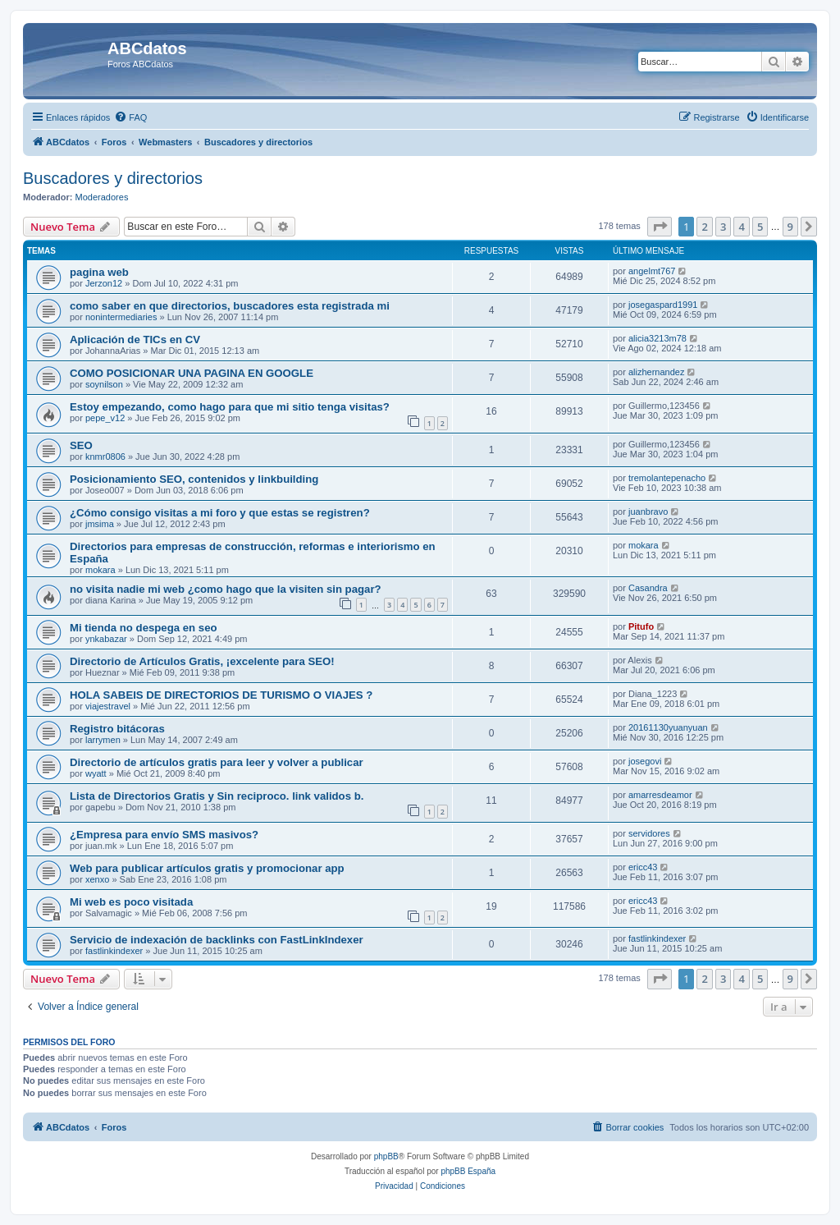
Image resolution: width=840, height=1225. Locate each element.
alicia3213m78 (657, 338)
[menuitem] (130, 117)
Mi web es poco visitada (131, 902)
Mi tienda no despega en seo (143, 628)
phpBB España (468, 1171)
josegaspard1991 (662, 305)
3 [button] (723, 226)
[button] (659, 226)
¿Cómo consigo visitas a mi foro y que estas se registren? (220, 513)
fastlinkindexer (114, 951)
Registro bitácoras (117, 729)
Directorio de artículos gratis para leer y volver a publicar (216, 762)
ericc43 (642, 867)
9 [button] (790, 226)
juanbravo (648, 511)
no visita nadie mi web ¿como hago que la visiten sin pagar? (225, 589)
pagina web (99, 272)
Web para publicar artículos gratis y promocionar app (207, 868)
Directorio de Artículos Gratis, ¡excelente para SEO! (202, 661)
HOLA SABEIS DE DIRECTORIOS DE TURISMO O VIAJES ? (221, 695)
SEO (81, 445)
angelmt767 (652, 271)
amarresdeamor (660, 795)
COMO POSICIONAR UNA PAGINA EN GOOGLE (191, 373)
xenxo (97, 879)
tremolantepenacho (666, 478)
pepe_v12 (105, 418)
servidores (649, 833)
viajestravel (107, 706)
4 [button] (741, 226)
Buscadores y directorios (113, 178)
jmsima (99, 524)
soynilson (104, 384)
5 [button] (760, 226)
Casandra (648, 588)
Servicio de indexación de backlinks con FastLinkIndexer (216, 940)
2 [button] (704, 226)
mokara (100, 570)
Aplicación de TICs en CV (135, 339)
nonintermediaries (121, 317)
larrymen (103, 740)
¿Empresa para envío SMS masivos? (164, 834)
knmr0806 (105, 456)
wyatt (96, 773)
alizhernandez (656, 372)
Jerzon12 (103, 283)
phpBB (386, 1156)
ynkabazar (106, 639)
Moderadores (102, 197)
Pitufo (641, 626)
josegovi (644, 761)
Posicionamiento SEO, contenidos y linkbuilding (194, 479)
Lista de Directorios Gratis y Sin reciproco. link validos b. (216, 796)
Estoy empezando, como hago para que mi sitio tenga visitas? (230, 407)
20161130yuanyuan (668, 727)
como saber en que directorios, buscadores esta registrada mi (230, 306)
